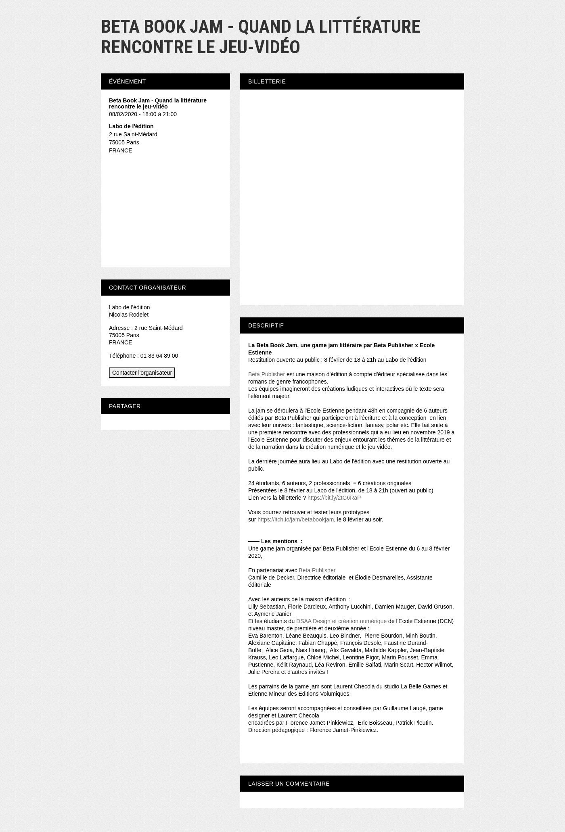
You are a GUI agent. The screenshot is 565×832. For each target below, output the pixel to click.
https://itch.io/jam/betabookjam (295, 519)
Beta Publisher (266, 374)
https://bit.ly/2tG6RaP (334, 497)
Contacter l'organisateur (142, 372)
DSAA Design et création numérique (341, 621)
